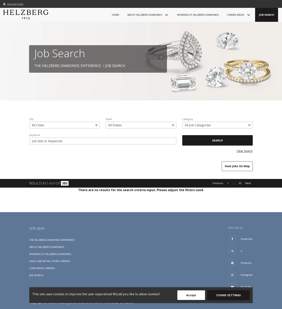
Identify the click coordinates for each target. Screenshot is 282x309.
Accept (191, 295)
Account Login (13, 4)
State (109, 119)
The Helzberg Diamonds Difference (67, 65)
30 (240, 183)
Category (187, 119)
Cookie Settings (228, 295)
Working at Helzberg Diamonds (198, 15)
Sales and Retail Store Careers (49, 261)
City (31, 119)
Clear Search (245, 151)
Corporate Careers (42, 268)
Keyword (34, 135)
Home (115, 15)
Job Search (266, 15)
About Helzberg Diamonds (46, 247)
